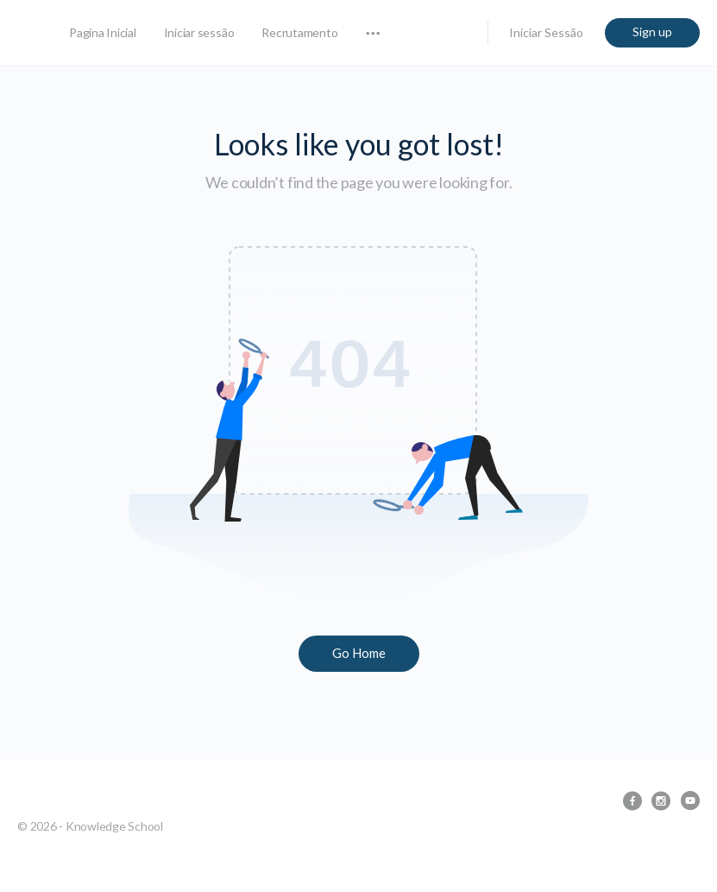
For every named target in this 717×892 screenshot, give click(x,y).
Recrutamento (299, 32)
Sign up (652, 31)
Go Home (359, 653)
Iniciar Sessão (546, 32)
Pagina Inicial (102, 32)
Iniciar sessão (199, 32)
